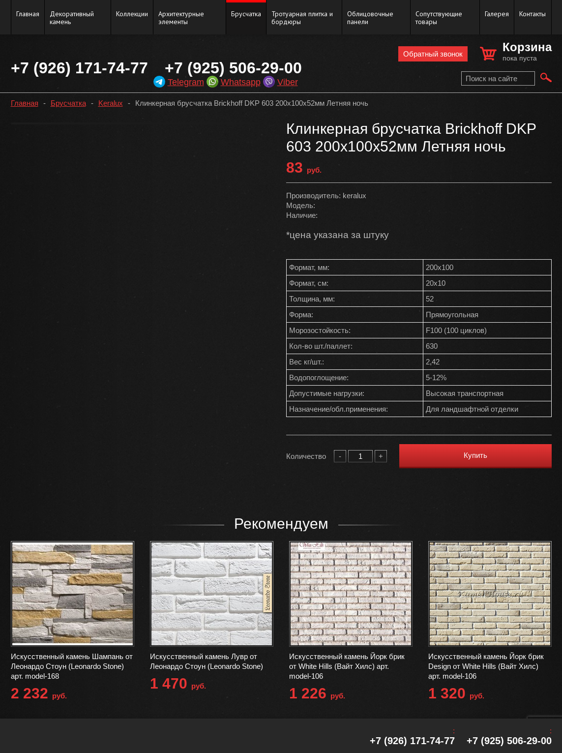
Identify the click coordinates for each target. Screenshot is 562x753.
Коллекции (132, 13)
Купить (475, 455)
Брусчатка (246, 13)
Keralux (110, 103)
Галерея (497, 13)
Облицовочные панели (370, 17)
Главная (27, 13)
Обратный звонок (433, 54)
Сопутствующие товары (438, 17)
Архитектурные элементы (181, 17)
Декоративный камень (72, 17)
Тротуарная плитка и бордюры (302, 17)
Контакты (532, 13)
